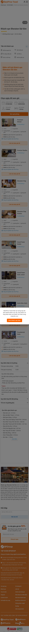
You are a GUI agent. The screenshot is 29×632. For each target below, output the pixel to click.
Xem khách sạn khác (14, 320)
